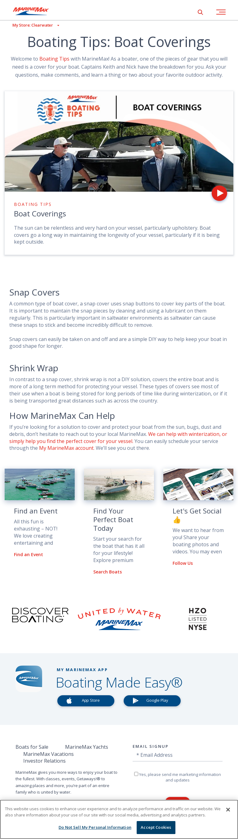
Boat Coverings (40, 213)
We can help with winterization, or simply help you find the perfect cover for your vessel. (118, 438)
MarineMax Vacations (48, 754)
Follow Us (183, 563)
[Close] (228, 809)
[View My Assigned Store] (29, 25)
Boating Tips (54, 58)
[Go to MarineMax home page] (35, 11)
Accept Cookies (156, 827)
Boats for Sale (31, 746)
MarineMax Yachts (86, 746)
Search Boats (107, 572)
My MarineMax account (66, 448)
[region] (119, 819)
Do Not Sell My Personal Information (95, 827)
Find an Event (28, 554)
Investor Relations (44, 760)
